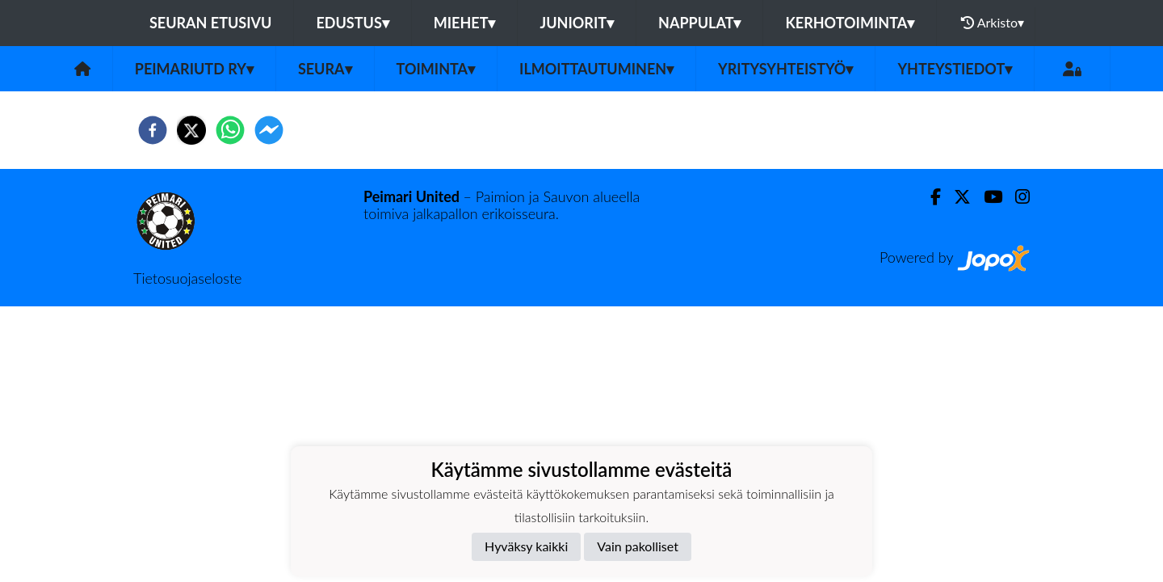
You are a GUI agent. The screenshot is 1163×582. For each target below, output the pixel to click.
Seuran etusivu (210, 23)
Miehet (465, 23)
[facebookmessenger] (268, 130)
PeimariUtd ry (194, 69)
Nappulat (699, 23)
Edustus (352, 23)
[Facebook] (929, 196)
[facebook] (152, 130)
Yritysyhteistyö (785, 69)
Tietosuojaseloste (187, 278)
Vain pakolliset (637, 546)
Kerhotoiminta (849, 23)
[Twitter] (956, 196)
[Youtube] (986, 196)
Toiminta (436, 69)
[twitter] (191, 130)
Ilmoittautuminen (596, 69)
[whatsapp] (230, 130)
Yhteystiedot (954, 69)
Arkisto (992, 22)
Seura (325, 69)
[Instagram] (1016, 196)
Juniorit (577, 23)
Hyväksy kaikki (526, 546)
